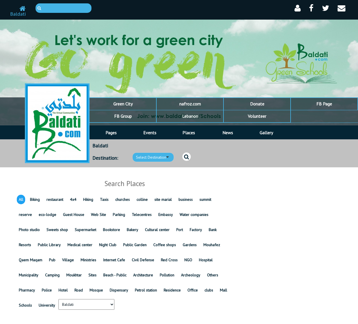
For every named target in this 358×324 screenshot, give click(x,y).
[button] (297, 8)
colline (142, 199)
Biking (35, 199)
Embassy (165, 214)
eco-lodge (47, 214)
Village (68, 259)
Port (179, 229)
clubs (208, 290)
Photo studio (29, 229)
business (185, 199)
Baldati (18, 11)
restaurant (54, 199)
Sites (92, 275)
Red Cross (169, 259)
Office (192, 290)
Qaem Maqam (30, 259)
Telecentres (142, 214)
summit (205, 199)
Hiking (88, 199)
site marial (163, 199)
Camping (52, 275)
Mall (223, 290)
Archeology (190, 275)
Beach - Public (114, 275)
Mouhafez (211, 244)
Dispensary (119, 290)
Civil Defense (143, 259)
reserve (25, 214)
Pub (52, 259)
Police (47, 290)
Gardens (190, 244)
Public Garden (135, 244)
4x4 (73, 199)
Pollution (167, 275)
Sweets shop (57, 229)
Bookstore (111, 229)
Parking (119, 214)
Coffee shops (164, 244)
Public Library (49, 244)
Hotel (63, 290)
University (47, 305)
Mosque (96, 290)
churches (122, 199)
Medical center (79, 244)
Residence (172, 290)
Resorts (25, 244)
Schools (25, 305)
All (21, 199)
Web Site (98, 214)
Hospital (206, 259)
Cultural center (157, 229)
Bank (212, 229)
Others (212, 275)
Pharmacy (27, 290)
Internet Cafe (114, 259)
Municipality (28, 275)
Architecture (143, 275)
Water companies (194, 214)
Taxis (104, 199)
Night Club (107, 244)
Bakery (132, 229)
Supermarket (85, 229)
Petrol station (146, 290)
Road (78, 290)
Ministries (88, 259)
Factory (196, 229)
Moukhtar (74, 275)
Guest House (73, 214)
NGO (188, 259)
